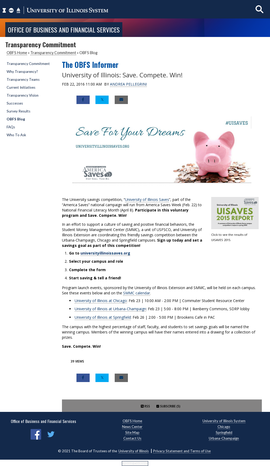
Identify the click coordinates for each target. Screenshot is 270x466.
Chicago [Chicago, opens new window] (224, 427)
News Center (132, 427)
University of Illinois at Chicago (101, 300)
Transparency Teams (23, 79)
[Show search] (259, 9)
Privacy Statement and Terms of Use (182, 451)
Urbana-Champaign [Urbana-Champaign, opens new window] (224, 438)
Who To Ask (16, 135)
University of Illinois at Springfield (103, 317)
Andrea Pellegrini (128, 84)
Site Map (132, 432)
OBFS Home (17, 52)
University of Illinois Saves (147, 199)
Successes (15, 103)
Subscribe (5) (168, 406)
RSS (145, 406)
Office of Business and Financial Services (64, 29)
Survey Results (18, 111)
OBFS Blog (16, 119)
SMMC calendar (136, 292)
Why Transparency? (22, 71)
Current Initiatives (21, 87)
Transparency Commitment (53, 52)
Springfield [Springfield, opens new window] (224, 432)
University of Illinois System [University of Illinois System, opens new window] (223, 421)
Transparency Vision (22, 95)
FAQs (11, 127)
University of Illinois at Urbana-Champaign (110, 308)
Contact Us (132, 438)
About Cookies (135, 463)
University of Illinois (133, 451)
